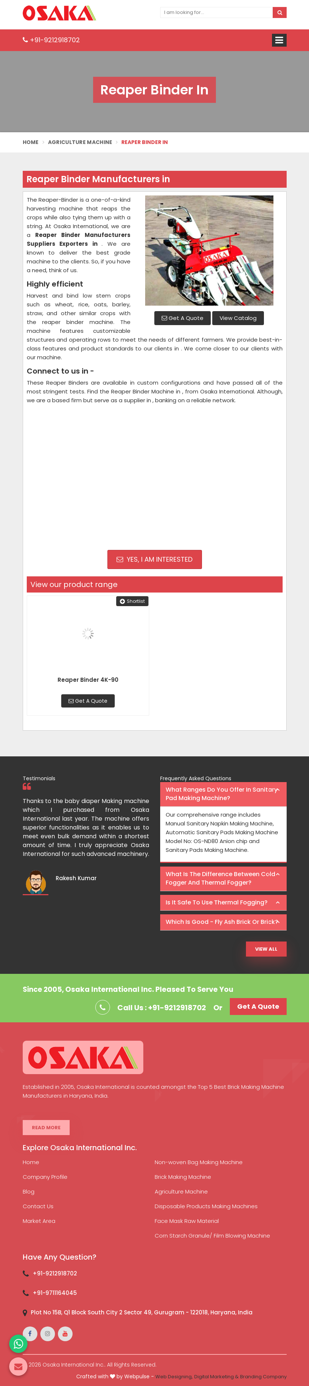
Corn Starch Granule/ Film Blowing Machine (212, 1235)
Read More (46, 1127)
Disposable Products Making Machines (206, 1206)
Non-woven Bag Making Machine (199, 1162)
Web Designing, (174, 1376)
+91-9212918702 (51, 39)
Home (31, 142)
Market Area (39, 1221)
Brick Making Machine (183, 1177)
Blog (28, 1191)
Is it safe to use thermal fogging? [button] (217, 902)
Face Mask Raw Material (187, 1221)
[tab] (223, 794)
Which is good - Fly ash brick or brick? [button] (222, 922)
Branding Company (263, 1376)
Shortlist (132, 601)
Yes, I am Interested (154, 559)
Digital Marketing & (216, 1376)
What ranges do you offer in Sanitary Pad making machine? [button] (221, 793)
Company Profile (45, 1177)
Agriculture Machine (80, 142)
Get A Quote (182, 318)
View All (266, 949)
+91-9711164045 (55, 1293)
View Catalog (238, 318)
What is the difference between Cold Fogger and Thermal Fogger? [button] (220, 878)
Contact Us (38, 1206)
